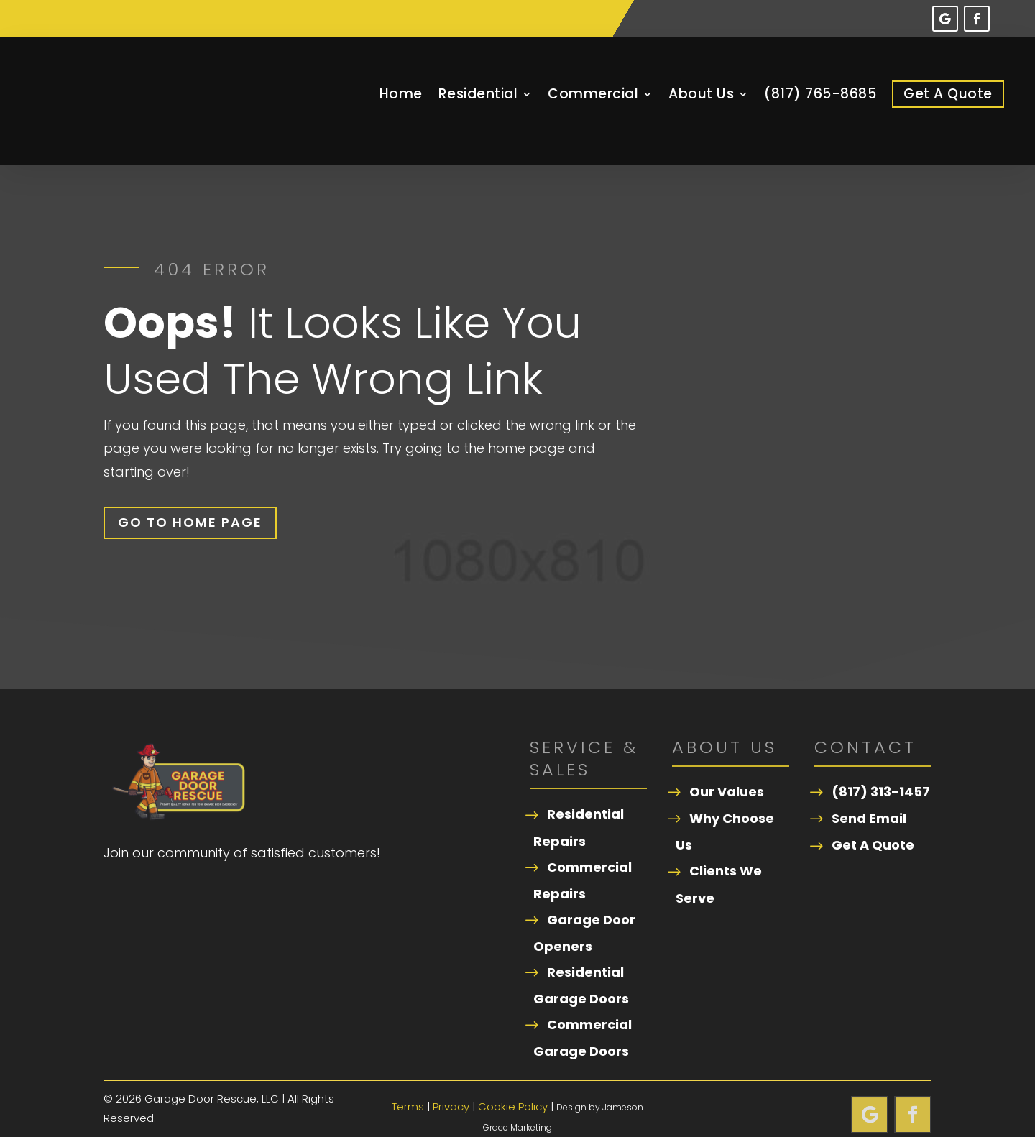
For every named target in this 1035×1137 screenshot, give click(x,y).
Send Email (869, 797)
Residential (478, 93)
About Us (701, 93)
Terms (408, 1085)
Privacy (451, 1085)
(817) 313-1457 (881, 771)
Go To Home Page (190, 501)
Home (401, 93)
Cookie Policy (513, 1085)
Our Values (726, 771)
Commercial (593, 93)
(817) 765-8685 (820, 93)
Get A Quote (948, 93)
